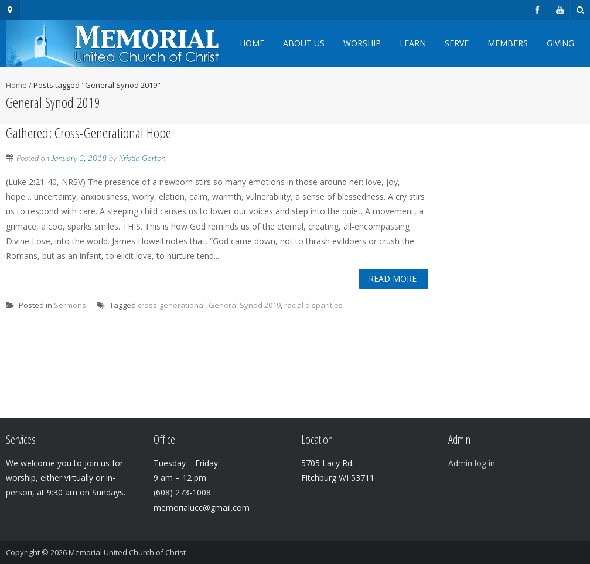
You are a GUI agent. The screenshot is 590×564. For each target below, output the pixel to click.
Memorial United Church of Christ (127, 552)
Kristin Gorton (142, 158)
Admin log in (471, 463)
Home (252, 43)
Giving (560, 43)
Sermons (70, 305)
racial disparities (313, 305)
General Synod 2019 (245, 305)
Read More (393, 278)
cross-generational (171, 305)
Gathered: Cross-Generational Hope (88, 132)
